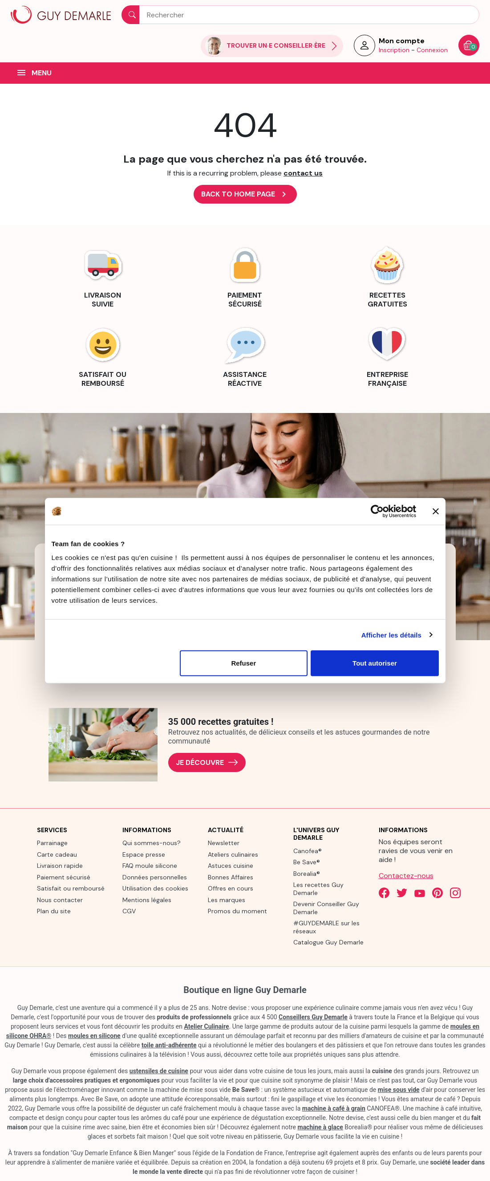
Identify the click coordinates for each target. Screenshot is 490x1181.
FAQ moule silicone (149, 866)
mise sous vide (399, 1089)
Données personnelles (154, 877)
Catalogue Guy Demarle (328, 942)
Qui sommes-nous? (151, 843)
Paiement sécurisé (63, 877)
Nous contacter (60, 900)
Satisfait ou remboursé (71, 888)
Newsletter (223, 843)
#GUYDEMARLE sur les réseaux (326, 927)
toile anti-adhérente (169, 1045)
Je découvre (207, 762)
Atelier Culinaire (206, 1026)
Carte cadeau (57, 854)
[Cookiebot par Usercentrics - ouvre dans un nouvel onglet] (377, 511)
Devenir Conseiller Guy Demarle (326, 908)
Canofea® (307, 851)
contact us (303, 173)
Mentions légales (146, 900)
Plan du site (54, 911)
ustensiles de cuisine (159, 1071)
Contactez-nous (406, 875)
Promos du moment (237, 911)
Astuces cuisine (230, 866)
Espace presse (143, 854)
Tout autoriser (374, 663)
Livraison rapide (60, 866)
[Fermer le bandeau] (436, 511)
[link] (103, 276)
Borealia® (306, 874)
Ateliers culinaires (233, 854)
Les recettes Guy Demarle (318, 889)
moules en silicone (94, 1035)
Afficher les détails (391, 634)
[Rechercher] (300, 14)
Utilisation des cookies (155, 888)
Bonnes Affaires (230, 877)
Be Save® (306, 862)
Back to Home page (245, 194)
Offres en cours (230, 888)
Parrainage (52, 843)
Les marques (226, 900)
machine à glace (320, 1127)
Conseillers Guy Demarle (313, 1017)
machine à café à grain (333, 1108)
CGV (129, 911)
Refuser (243, 663)
